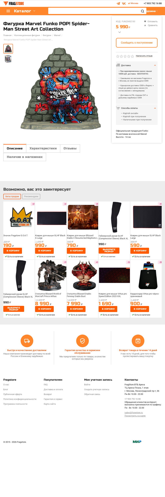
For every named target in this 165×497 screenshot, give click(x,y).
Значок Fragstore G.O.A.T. (15, 286)
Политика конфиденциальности (19, 450)
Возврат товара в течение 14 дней (138, 401)
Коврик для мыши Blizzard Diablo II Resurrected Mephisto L (82, 287)
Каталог (23, 11)
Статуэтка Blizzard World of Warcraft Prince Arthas (48, 345)
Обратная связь (92, 445)
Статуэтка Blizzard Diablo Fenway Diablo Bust (79, 345)
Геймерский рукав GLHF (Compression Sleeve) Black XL (113, 287)
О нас (6, 435)
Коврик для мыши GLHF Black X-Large (50, 287)
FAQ (46, 435)
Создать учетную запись (96, 440)
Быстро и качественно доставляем (26, 401)
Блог (5, 440)
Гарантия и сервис (53, 450)
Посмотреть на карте (135, 466)
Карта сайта (50, 454)
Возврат (48, 445)
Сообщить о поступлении (137, 42)
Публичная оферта (12, 445)
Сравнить (151, 25)
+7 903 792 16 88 (153, 3)
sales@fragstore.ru (134, 463)
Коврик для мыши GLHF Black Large (145, 287)
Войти (87, 435)
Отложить (151, 21)
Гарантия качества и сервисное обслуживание (82, 402)
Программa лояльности (15, 454)
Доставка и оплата (53, 440)
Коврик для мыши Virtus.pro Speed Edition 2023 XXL (113, 345)
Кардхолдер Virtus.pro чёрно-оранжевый (144, 345)
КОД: (118, 21)
